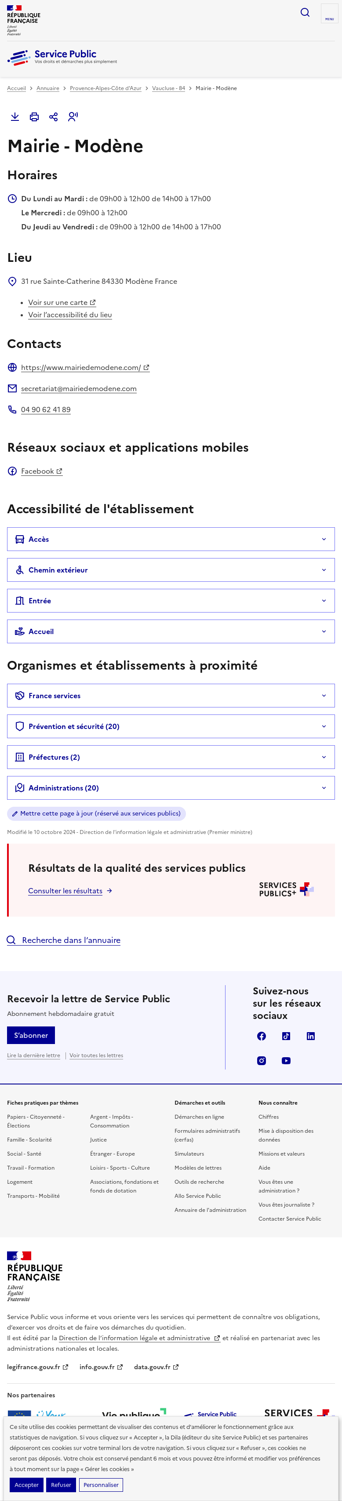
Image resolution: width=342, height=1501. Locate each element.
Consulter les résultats (65, 890)
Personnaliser (101, 1485)
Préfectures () (47, 757)
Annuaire (47, 88)
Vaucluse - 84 (168, 88)
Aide (264, 1168)
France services (47, 695)
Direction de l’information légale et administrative (140, 1338)
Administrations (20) (57, 788)
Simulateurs (189, 1154)
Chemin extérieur (51, 570)
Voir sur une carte (62, 302)
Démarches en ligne (199, 1117)
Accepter (27, 1485)
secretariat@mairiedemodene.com (79, 388)
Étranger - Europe (112, 1154)
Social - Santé (24, 1154)
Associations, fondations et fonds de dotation (124, 1186)
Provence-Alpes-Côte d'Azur (106, 88)
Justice (98, 1140)
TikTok (286, 1036)
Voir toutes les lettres (96, 1055)
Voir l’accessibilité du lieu (70, 314)
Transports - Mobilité (33, 1196)
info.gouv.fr (102, 1367)
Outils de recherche (199, 1182)
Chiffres (268, 1117)
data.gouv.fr (156, 1367)
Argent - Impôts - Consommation (111, 1121)
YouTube (286, 1061)
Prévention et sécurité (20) (67, 726)
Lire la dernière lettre (33, 1055)
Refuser (61, 1485)
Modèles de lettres (198, 1168)
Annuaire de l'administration (210, 1210)
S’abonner (31, 1035)
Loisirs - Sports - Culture (120, 1168)
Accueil (16, 88)
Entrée (33, 600)
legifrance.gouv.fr (38, 1367)
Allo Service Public (198, 1196)
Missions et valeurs (281, 1154)
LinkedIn (311, 1036)
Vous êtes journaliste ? (286, 1205)
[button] (73, 117)
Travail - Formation (31, 1168)
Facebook (42, 471)
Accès (32, 539)
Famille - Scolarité (29, 1140)
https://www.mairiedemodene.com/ (85, 367)
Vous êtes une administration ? (278, 1186)
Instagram (261, 1061)
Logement (20, 1182)
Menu (329, 19)
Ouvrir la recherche (305, 12)
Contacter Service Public (289, 1219)
